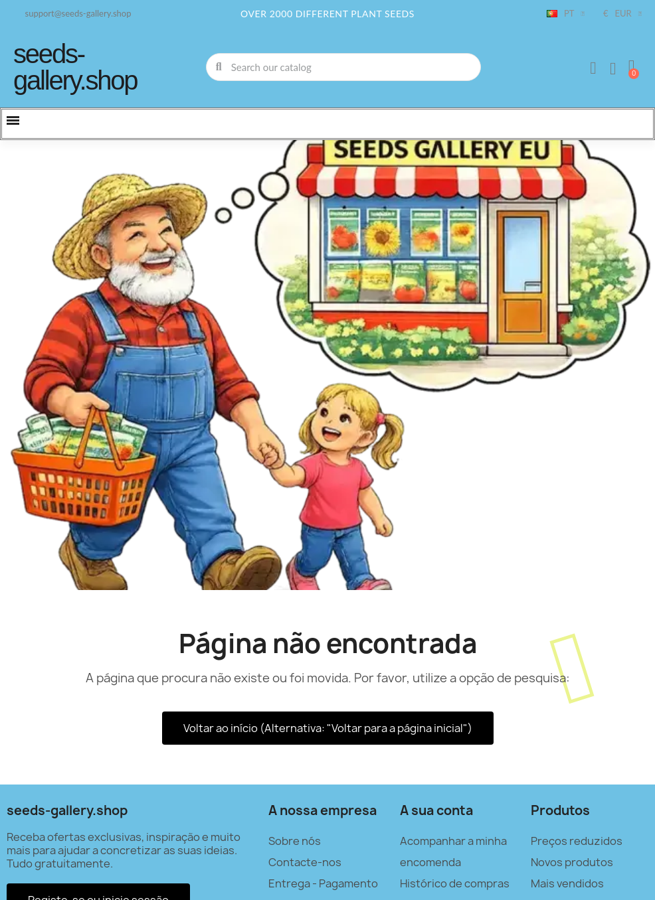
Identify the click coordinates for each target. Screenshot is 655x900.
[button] (632, 67)
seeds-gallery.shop (75, 67)
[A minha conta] (593, 68)
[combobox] (345, 67)
